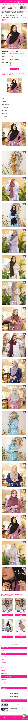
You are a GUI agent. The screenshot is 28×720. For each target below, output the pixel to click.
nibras (13, 11)
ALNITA (3, 682)
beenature (4, 662)
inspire (3, 667)
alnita (3, 659)
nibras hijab (17, 11)
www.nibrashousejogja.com (14, 2)
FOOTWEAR (5, 656)
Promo (3, 650)
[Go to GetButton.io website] (24, 718)
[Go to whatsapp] (24, 715)
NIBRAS (4, 679)
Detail (7, 615)
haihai (3, 665)
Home (2, 11)
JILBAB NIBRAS (8, 11)
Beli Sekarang (14, 69)
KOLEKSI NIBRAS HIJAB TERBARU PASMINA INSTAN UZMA (14, 17)
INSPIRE (4, 685)
